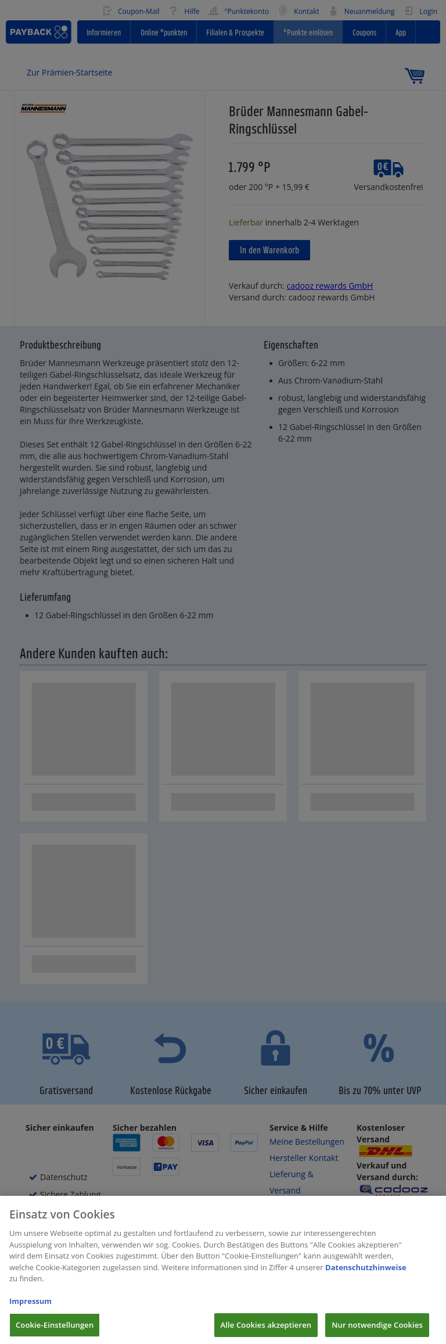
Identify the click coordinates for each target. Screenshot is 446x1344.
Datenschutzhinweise (366, 1274)
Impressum (30, 1308)
